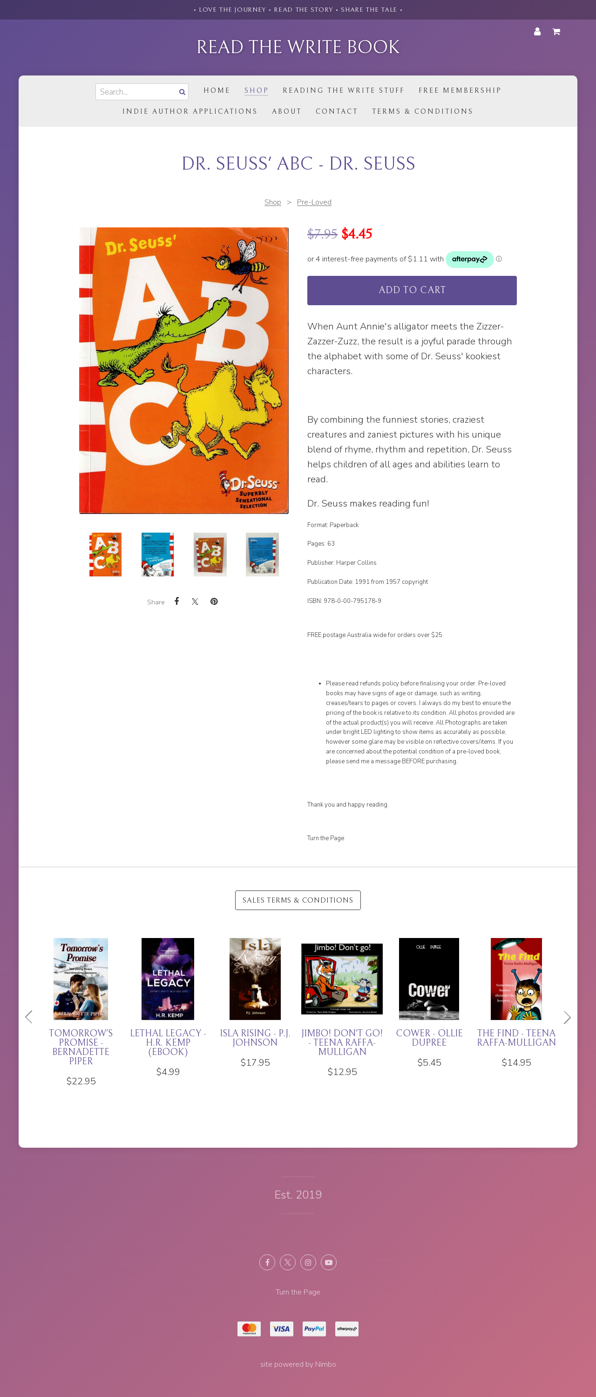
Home (216, 91)
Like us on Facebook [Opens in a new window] (267, 1262)
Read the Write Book (298, 47)
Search (181, 91)
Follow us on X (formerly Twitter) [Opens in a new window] (288, 1262)
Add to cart (412, 290)
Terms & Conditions (423, 112)
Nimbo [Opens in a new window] (325, 1364)
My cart (558, 32)
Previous (33, 1017)
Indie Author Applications (190, 112)
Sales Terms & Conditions (298, 900)
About (287, 112)
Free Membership (460, 91)
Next (563, 1017)
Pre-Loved (314, 202)
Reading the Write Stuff (344, 91)
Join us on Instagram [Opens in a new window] (308, 1262)
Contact (337, 112)
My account (537, 32)
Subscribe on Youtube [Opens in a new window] (329, 1262)
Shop (256, 91)
